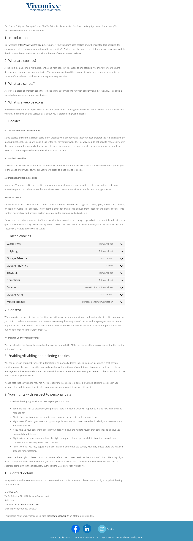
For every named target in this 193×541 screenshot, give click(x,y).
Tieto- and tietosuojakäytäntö (129, 537)
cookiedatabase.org (56, 515)
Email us (111, 529)
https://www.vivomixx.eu (30, 44)
